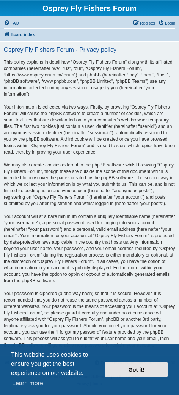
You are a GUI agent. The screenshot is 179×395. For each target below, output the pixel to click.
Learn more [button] (27, 383)
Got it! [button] (136, 370)
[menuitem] (11, 23)
